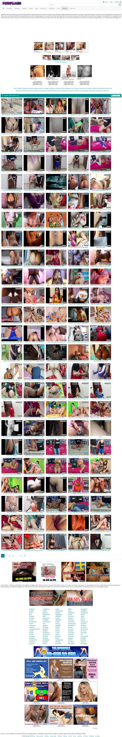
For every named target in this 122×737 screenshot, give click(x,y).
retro (44, 623)
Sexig (82, 616)
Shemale (117, 2)
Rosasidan (94, 88)
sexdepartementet (34, 629)
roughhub (58, 616)
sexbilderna (46, 609)
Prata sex (41, 88)
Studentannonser (38, 90)
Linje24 (15, 88)
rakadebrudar (59, 611)
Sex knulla (71, 620)
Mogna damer (99, 90)
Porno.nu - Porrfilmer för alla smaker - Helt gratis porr (61, 60)
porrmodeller (32, 621)
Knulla (81, 90)
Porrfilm (57, 627)
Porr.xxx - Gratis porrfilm (61, 62)
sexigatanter (71, 625)
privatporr (58, 612)
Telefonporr (58, 88)
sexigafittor (71, 612)
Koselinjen (46, 88)
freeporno (45, 612)
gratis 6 (31, 612)
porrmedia (83, 632)
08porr (70, 609)
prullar (57, 609)
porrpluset (71, 636)
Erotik (54, 90)
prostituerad (46, 618)
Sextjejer (89, 88)
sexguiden (83, 623)
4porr (44, 616)
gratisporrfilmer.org (30, 736)
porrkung (83, 640)
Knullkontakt (50, 90)
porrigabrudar (33, 640)
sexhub (83, 618)
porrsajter (70, 629)
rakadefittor (58, 620)
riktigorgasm (58, 614)
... (16, 556)
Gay (111, 2)
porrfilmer (45, 636)
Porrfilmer (76, 90)
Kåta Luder (18, 90)
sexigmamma (72, 623)
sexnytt (70, 614)
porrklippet (84, 643)
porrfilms (45, 631)
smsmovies (32, 625)
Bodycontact (109, 88)
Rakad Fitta (65, 90)
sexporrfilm (71, 632)
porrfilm (31, 611)
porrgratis (45, 627)
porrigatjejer (46, 640)
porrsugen (32, 636)
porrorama (71, 641)
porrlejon (31, 618)
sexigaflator (84, 611)
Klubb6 (99, 88)
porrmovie (83, 631)
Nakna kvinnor (30, 90)
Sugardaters (86, 90)
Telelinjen (19, 88)
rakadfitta (58, 625)
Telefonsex (31, 88)
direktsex (31, 616)
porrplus (70, 638)
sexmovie (70, 616)
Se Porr (83, 614)
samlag (57, 618)
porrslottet (58, 643)
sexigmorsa (71, 621)
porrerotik (58, 636)
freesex (31, 623)
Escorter (45, 90)
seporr (70, 611)
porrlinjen (83, 638)
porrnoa (70, 627)
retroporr (45, 625)
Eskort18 (103, 88)
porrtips (57, 621)
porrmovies (84, 627)
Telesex (36, 88)
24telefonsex (46, 614)
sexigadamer (84, 612)
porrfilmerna (46, 632)
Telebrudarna (25, 88)
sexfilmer (83, 625)
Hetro (106, 2)
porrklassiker (84, 629)
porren (57, 638)
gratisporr (32, 609)
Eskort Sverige (74, 88)
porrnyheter (71, 643)
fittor (30, 614)
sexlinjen (70, 618)
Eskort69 (24, 90)
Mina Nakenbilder (66, 88)
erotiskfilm (45, 620)
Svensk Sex (71, 90)
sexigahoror (84, 609)
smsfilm (45, 611)
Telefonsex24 (52, 88)
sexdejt (31, 632)
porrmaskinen (84, 636)
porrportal (70, 634)
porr (82, 634)
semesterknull (47, 621)
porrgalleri (45, 629)
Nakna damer (92, 90)
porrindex (58, 641)
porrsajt (31, 634)
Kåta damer (106, 90)
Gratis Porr (59, 90)
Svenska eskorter (82, 88)
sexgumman (84, 621)
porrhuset (32, 641)
